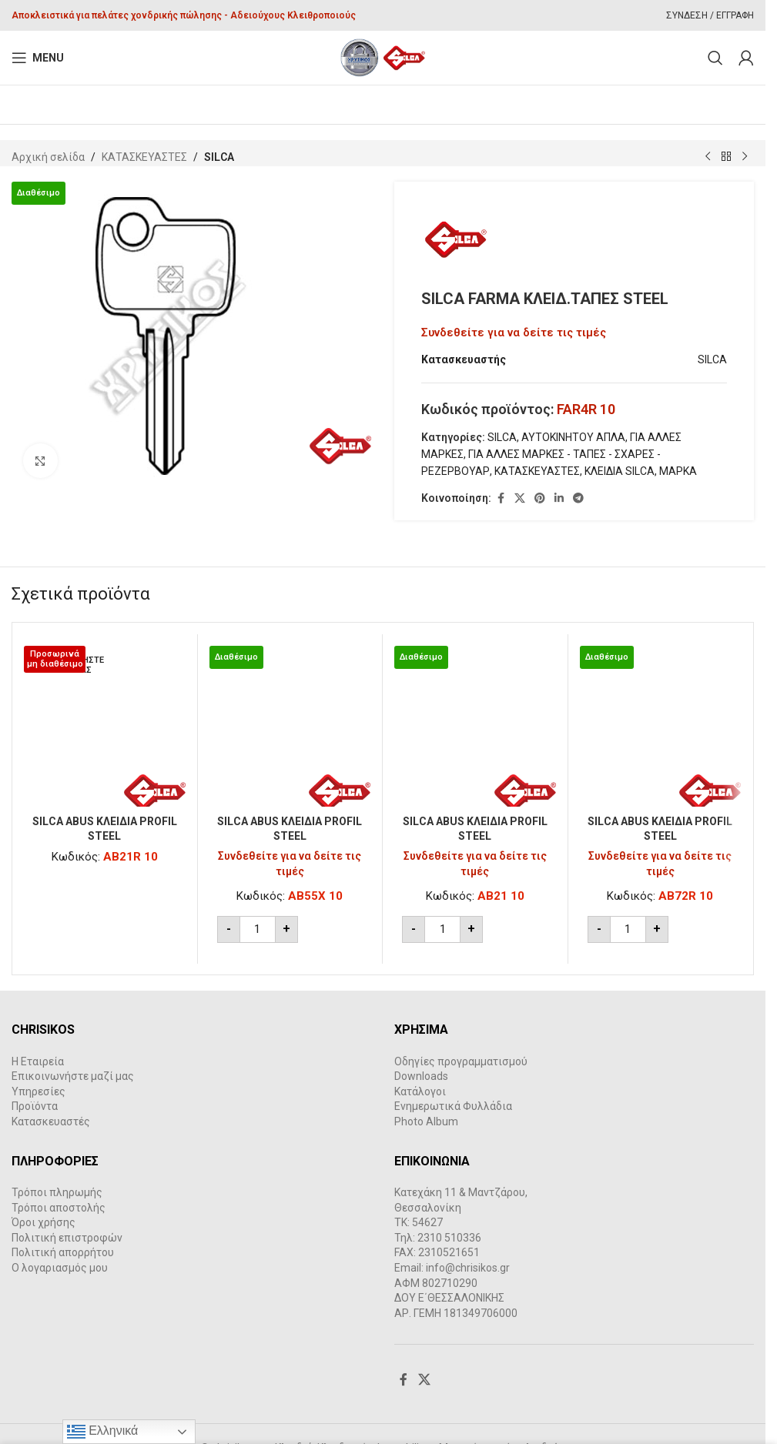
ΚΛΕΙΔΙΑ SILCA (619, 472)
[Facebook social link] (500, 498)
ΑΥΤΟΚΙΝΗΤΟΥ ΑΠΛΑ (573, 437)
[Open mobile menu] (38, 57)
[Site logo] (383, 57)
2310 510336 (449, 1238)
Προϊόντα (35, 1107)
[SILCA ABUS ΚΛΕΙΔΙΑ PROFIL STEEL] (105, 726)
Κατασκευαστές (51, 1121)
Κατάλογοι (420, 1091)
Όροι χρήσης (43, 1222)
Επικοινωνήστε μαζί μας (73, 1076)
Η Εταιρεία (38, 1061)
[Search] (715, 57)
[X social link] (520, 498)
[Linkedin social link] (559, 498)
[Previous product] (707, 157)
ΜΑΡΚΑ (678, 472)
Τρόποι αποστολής (58, 1208)
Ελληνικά (103, 1431)
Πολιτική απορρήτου (63, 1253)
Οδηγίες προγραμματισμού (460, 1061)
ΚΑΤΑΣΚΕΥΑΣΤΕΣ (144, 157)
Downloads (421, 1076)
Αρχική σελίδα (48, 157)
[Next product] (744, 157)
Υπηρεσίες (38, 1091)
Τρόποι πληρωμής (57, 1192)
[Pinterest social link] (540, 498)
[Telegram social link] (578, 498)
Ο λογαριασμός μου (60, 1268)
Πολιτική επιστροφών (67, 1238)
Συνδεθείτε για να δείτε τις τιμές (513, 332)
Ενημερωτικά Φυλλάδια (453, 1107)
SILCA (219, 157)
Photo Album (426, 1121)
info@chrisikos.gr (468, 1268)
